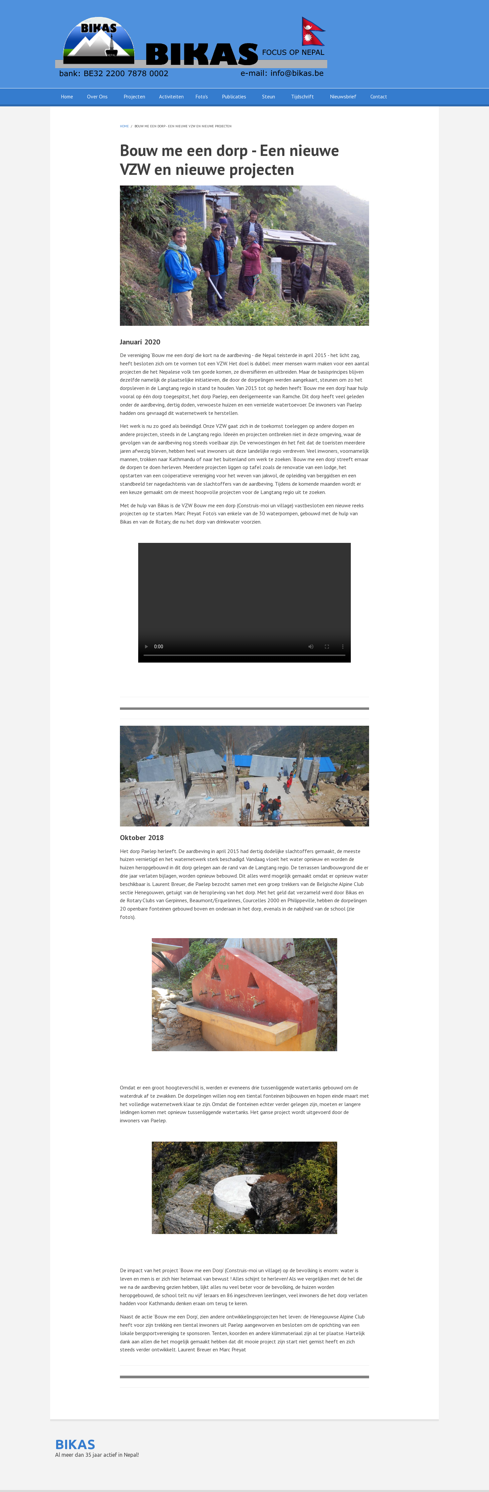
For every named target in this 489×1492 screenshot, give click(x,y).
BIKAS (75, 1444)
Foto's (202, 96)
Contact (378, 96)
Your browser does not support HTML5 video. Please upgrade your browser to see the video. (244, 603)
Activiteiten (171, 96)
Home (67, 96)
